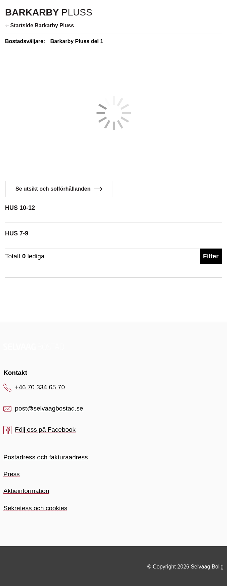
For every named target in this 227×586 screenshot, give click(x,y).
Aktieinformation (26, 490)
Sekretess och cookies (35, 508)
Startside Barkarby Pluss (39, 25)
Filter (211, 256)
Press (11, 474)
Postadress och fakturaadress (45, 457)
